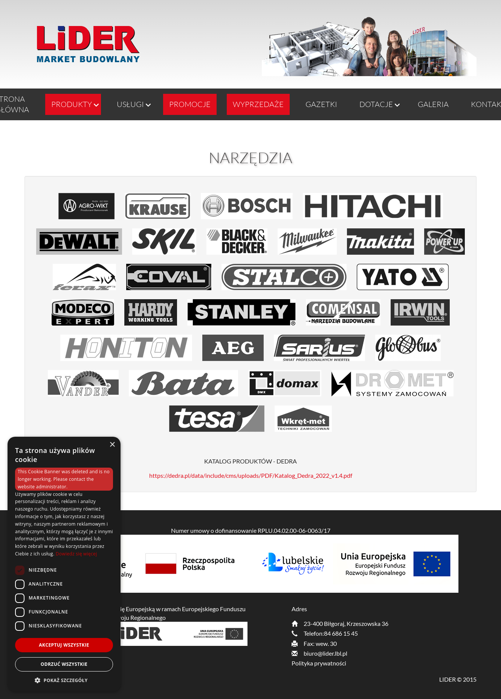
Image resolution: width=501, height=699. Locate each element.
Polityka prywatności (319, 663)
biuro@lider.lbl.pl (325, 653)
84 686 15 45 (341, 633)
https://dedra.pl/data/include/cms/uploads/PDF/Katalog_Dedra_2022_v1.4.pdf (250, 475)
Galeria (433, 104)
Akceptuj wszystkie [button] (64, 645)
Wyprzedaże (258, 104)
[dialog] (64, 564)
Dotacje (376, 104)
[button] (64, 680)
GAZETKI (321, 104)
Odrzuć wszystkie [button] (64, 664)
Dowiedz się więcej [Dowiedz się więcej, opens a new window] (76, 554)
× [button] (112, 445)
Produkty (71, 104)
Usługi (130, 104)
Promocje (190, 104)
